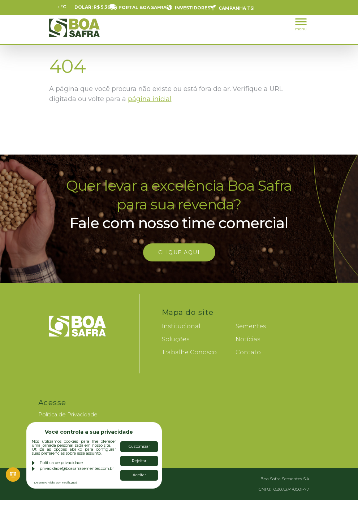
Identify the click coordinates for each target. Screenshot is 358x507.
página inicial (150, 99)
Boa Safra (74, 31)
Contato (248, 352)
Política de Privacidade (68, 414)
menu (301, 24)
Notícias (248, 339)
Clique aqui (179, 252)
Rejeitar (139, 460)
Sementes (251, 326)
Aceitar (139, 474)
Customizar (139, 446)
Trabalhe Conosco (189, 352)
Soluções (175, 339)
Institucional (181, 326)
